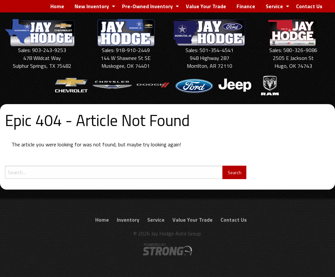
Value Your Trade (206, 6)
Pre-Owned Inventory (147, 6)
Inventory (128, 220)
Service (274, 6)
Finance (246, 6)
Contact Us (309, 6)
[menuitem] (57, 6)
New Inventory (92, 6)
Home (57, 6)
